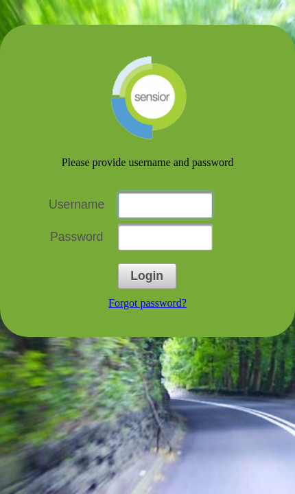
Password (76, 237)
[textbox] (165, 204)
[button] (147, 276)
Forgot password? (147, 303)
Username (76, 204)
